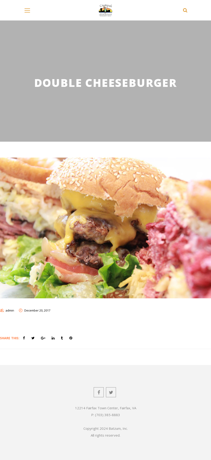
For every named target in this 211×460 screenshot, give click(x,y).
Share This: (9, 338)
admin (9, 310)
